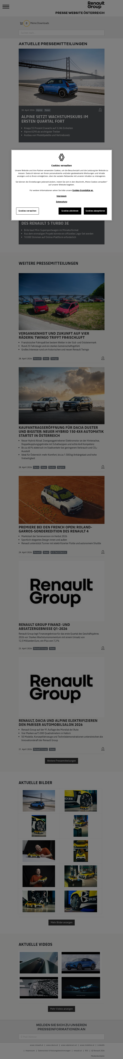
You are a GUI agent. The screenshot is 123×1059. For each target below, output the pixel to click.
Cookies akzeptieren (95, 211)
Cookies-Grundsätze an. (82, 190)
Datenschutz (61, 201)
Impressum (61, 196)
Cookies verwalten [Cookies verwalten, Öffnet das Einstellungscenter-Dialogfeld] (28, 211)
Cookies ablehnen (70, 211)
